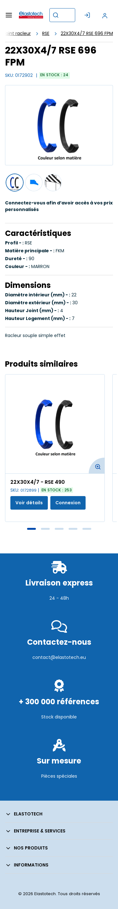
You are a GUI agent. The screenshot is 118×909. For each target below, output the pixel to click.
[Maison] (31, 15)
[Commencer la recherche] (55, 15)
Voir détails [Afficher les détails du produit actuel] (29, 503)
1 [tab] (31, 529)
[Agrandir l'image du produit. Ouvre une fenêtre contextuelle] (96, 465)
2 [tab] (45, 529)
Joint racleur (17, 33)
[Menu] (8, 15)
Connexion (68, 503)
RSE (45, 33)
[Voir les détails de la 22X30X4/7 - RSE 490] (54, 423)
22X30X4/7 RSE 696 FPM (87, 33)
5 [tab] (87, 529)
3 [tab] (59, 529)
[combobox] (62, 15)
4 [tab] (73, 529)
